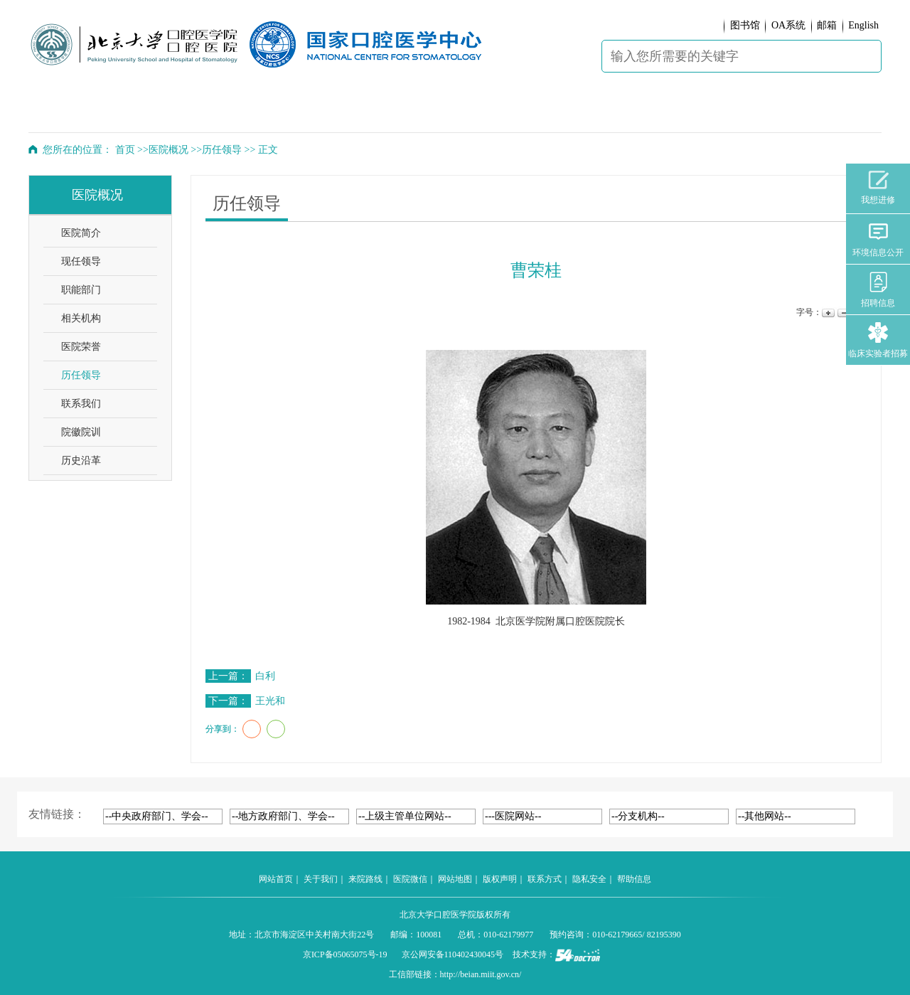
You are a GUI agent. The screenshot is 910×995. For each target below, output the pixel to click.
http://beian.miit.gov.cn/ (481, 974)
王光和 (270, 701)
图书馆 (745, 25)
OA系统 (788, 25)
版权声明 (500, 879)
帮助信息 (634, 879)
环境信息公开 (878, 239)
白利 (265, 676)
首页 (125, 149)
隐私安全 (589, 879)
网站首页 (276, 879)
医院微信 (410, 879)
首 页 (67, 111)
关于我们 (321, 879)
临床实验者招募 (878, 340)
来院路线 (365, 879)
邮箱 (827, 25)
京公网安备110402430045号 (453, 954)
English (863, 25)
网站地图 (455, 879)
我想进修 (878, 188)
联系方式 (545, 879)
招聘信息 (878, 290)
